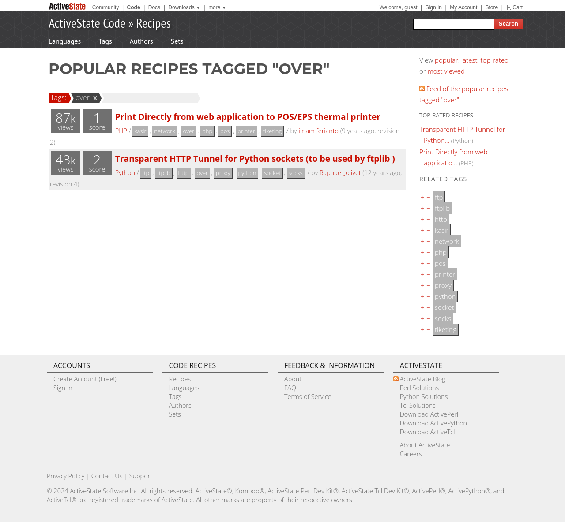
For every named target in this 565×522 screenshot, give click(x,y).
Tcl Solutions (418, 405)
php (207, 131)
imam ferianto (318, 131)
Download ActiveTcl (427, 432)
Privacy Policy (66, 476)
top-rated (495, 60)
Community (105, 7)
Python (125, 172)
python (247, 173)
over (81, 97)
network (164, 131)
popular (446, 60)
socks (296, 173)
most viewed (446, 71)
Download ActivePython (433, 423)
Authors (141, 41)
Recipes (153, 22)
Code (133, 7)
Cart (517, 7)
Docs (154, 7)
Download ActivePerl (429, 414)
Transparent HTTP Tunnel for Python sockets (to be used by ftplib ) (255, 158)
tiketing (272, 131)
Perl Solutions (419, 388)
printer (246, 131)
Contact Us (107, 476)
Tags (105, 41)
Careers (411, 454)
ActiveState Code (87, 22)
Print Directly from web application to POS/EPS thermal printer (247, 117)
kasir (140, 131)
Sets (177, 41)
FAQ (290, 388)
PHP (121, 131)
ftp (145, 173)
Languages (65, 41)
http (183, 173)
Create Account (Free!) (85, 379)
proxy (223, 173)
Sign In (434, 7)
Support (140, 476)
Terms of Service (307, 396)
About (292, 379)
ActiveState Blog (422, 379)
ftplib (163, 173)
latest (469, 60)
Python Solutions (424, 396)
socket (272, 173)
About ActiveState (425, 445)
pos (225, 131)
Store (491, 7)
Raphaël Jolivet (340, 172)
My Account (463, 7)
